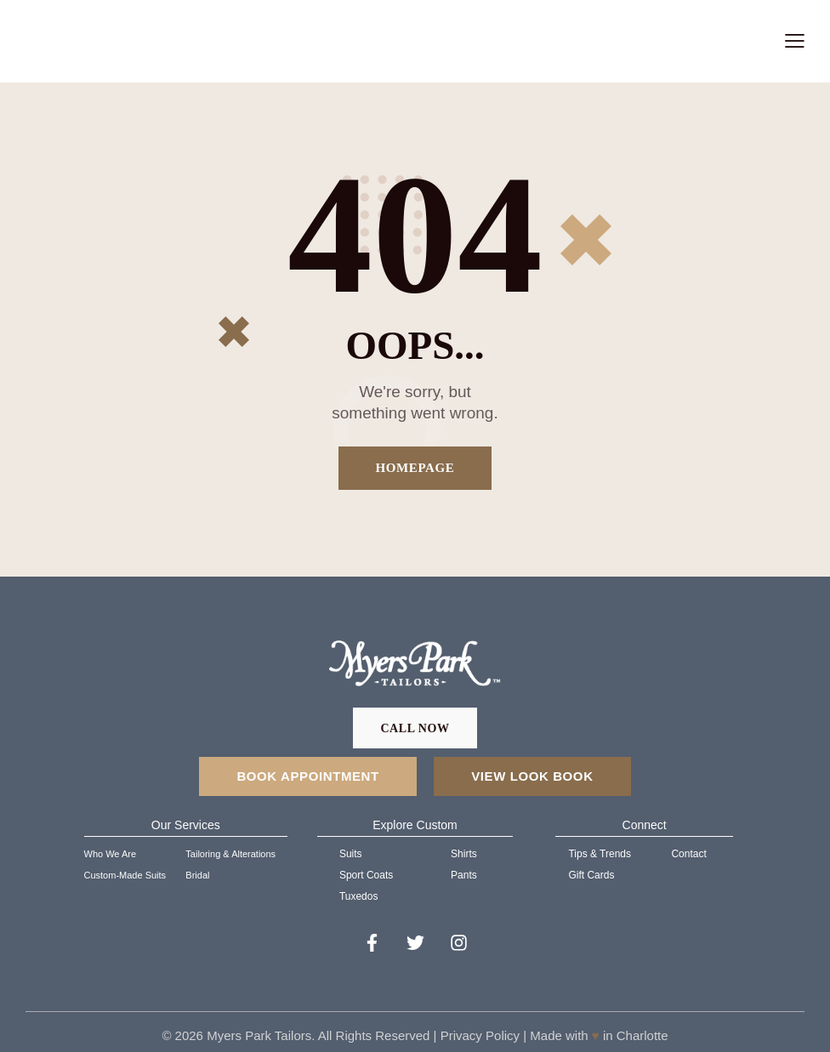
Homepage (415, 468)
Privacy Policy (480, 1035)
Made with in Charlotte (597, 1035)
